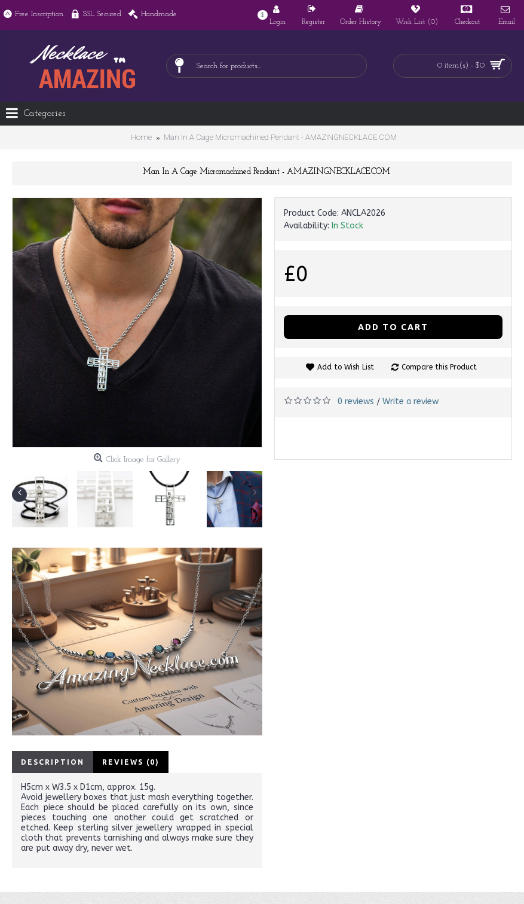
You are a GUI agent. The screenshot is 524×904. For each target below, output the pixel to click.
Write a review (410, 401)
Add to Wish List (345, 367)
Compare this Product (439, 367)
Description (52, 762)
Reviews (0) (131, 762)
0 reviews (356, 401)
